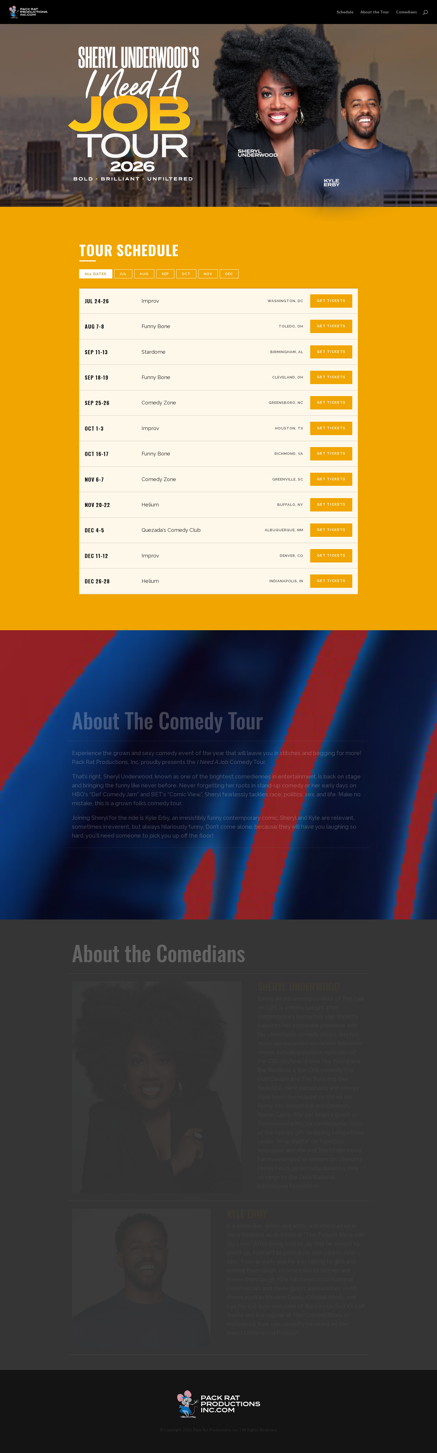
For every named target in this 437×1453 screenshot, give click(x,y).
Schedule (345, 12)
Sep (165, 274)
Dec (229, 274)
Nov (208, 274)
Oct (186, 274)
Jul (123, 274)
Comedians (406, 12)
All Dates (96, 274)
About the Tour (374, 12)
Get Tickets (331, 301)
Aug (144, 274)
